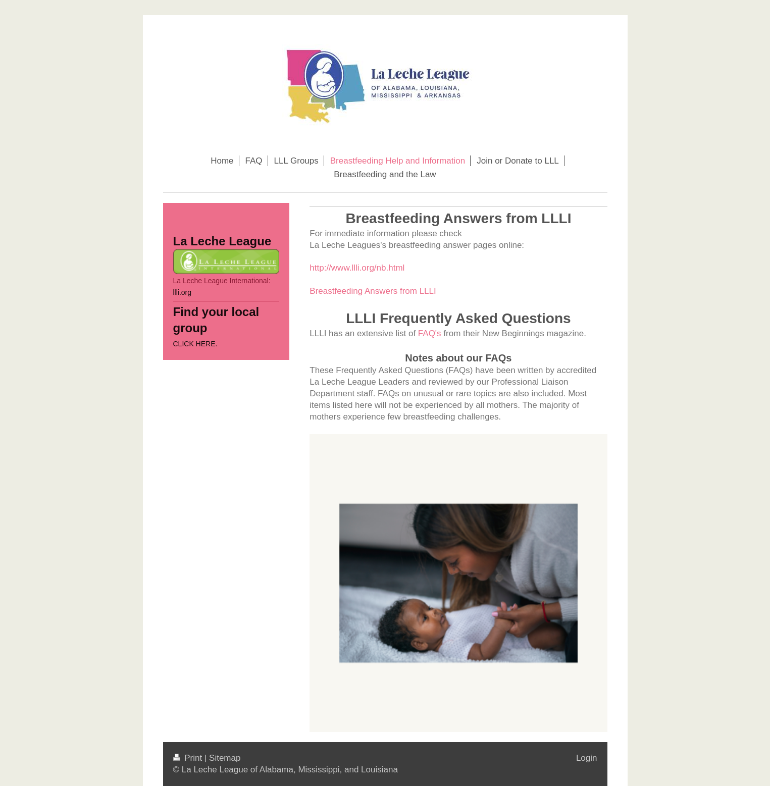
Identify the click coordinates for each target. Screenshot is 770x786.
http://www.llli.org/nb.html (357, 268)
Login (586, 758)
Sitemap (224, 758)
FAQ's (429, 333)
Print (188, 758)
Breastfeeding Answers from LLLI (373, 291)
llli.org (182, 292)
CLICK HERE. (195, 344)
